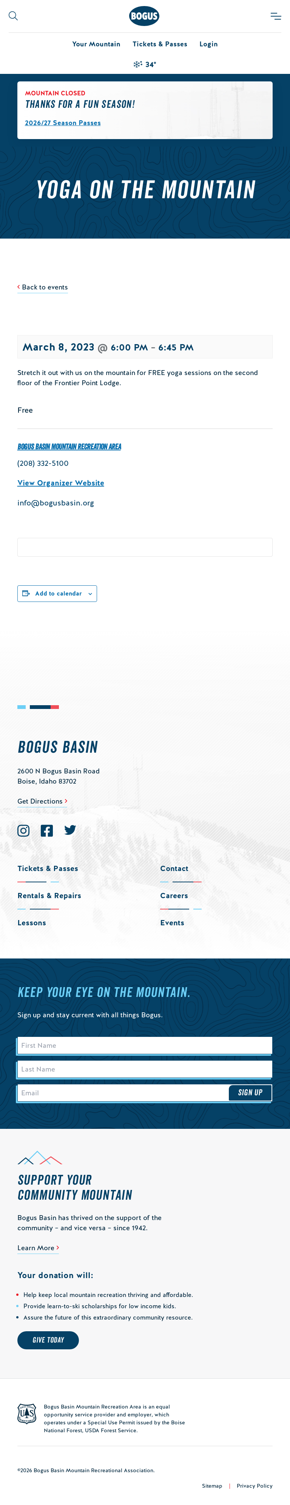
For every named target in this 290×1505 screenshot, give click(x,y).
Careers (174, 895)
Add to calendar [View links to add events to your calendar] (58, 593)
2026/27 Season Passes (63, 122)
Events (172, 923)
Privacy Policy (255, 1485)
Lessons (31, 923)
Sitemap (212, 1485)
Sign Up (250, 1092)
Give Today (48, 1340)
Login (208, 44)
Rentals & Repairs (49, 895)
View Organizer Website (60, 483)
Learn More (35, 1247)
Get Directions (40, 801)
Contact (174, 868)
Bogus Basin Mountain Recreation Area (69, 447)
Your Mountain (96, 44)
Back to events (45, 287)
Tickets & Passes (160, 44)
